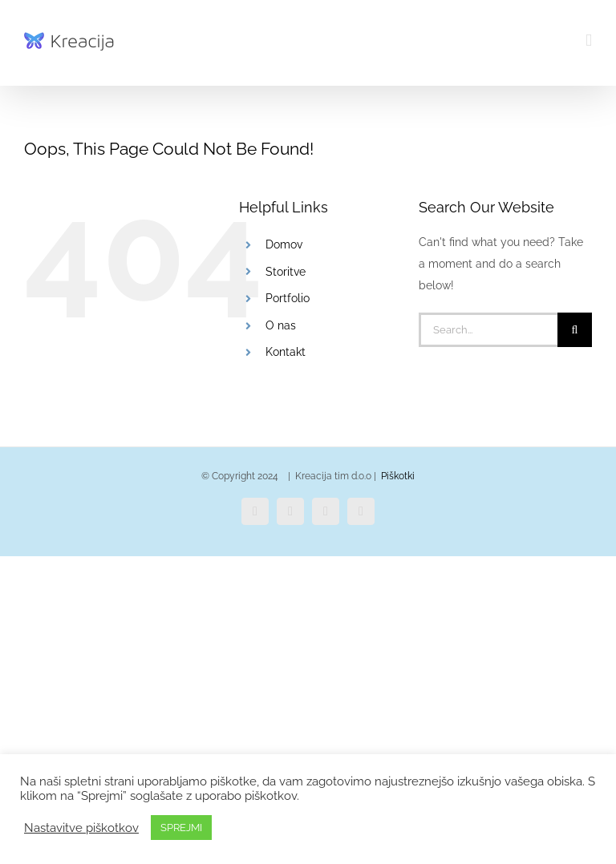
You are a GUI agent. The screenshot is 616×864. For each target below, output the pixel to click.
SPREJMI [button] (181, 828)
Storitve (285, 271)
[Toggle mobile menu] (589, 40)
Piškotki (398, 476)
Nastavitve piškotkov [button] (81, 827)
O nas (280, 325)
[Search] (574, 330)
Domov (283, 244)
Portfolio (287, 298)
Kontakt (285, 351)
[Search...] (488, 330)
